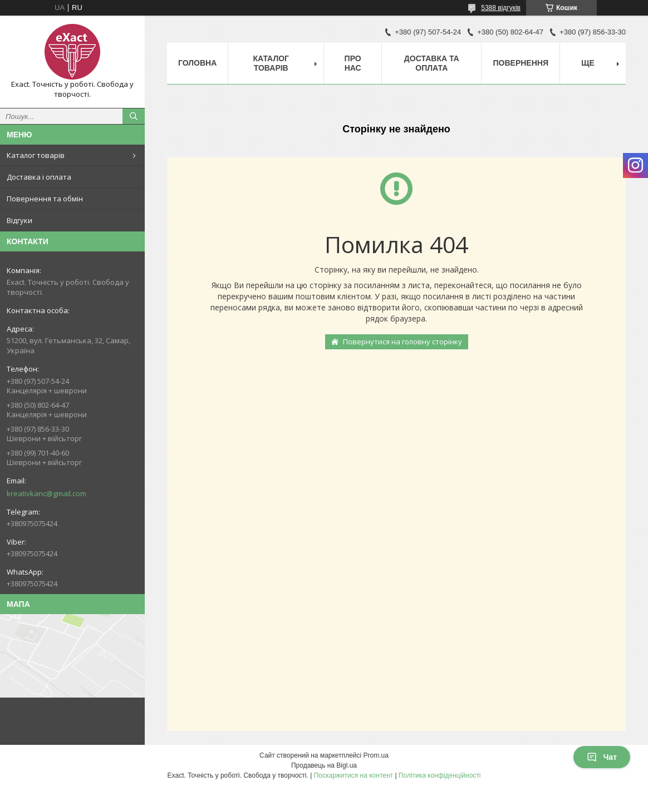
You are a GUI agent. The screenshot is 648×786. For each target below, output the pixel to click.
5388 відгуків (501, 8)
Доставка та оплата (431, 63)
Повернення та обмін (45, 199)
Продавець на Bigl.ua (324, 765)
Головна (197, 62)
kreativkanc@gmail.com (46, 493)
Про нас (353, 63)
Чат (602, 757)
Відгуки (19, 220)
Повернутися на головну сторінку (402, 342)
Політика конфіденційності (440, 775)
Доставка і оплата (39, 177)
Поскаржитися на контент (353, 775)
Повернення (520, 62)
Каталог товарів (36, 155)
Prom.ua (376, 755)
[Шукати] (133, 116)
